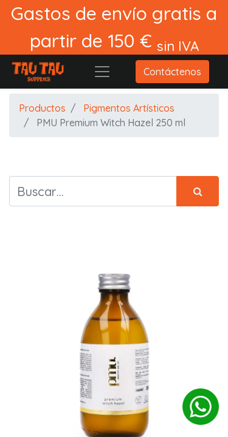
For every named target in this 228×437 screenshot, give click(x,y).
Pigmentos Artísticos (128, 108)
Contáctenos (172, 72)
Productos (42, 108)
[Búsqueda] (197, 191)
